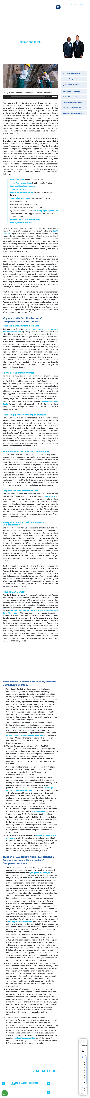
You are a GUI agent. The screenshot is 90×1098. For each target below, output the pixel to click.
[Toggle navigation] (86, 7)
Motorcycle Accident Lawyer (74, 119)
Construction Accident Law (70, 136)
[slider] (28, 96)
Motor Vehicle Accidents (21, 183)
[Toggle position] (80, 1040)
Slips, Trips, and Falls (19, 198)
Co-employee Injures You (46, 211)
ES (58, 7)
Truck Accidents (17, 180)
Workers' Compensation (71, 84)
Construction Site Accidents (22, 186)
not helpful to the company (20, 921)
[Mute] (51, 97)
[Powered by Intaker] (74, 1094)
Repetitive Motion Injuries (22, 192)
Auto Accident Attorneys (71, 75)
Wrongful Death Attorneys (71, 127)
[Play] (5, 97)
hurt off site (49, 496)
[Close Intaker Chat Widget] (84, 1040)
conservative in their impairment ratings (24, 735)
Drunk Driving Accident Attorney (73, 92)
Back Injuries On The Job (21, 222)
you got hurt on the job (40, 873)
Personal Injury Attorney (71, 101)
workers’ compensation (24, 1038)
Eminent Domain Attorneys (72, 110)
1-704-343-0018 (72, 8)
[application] (30, 97)
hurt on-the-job (39, 811)
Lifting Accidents (18, 189)
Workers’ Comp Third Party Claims (25, 219)
